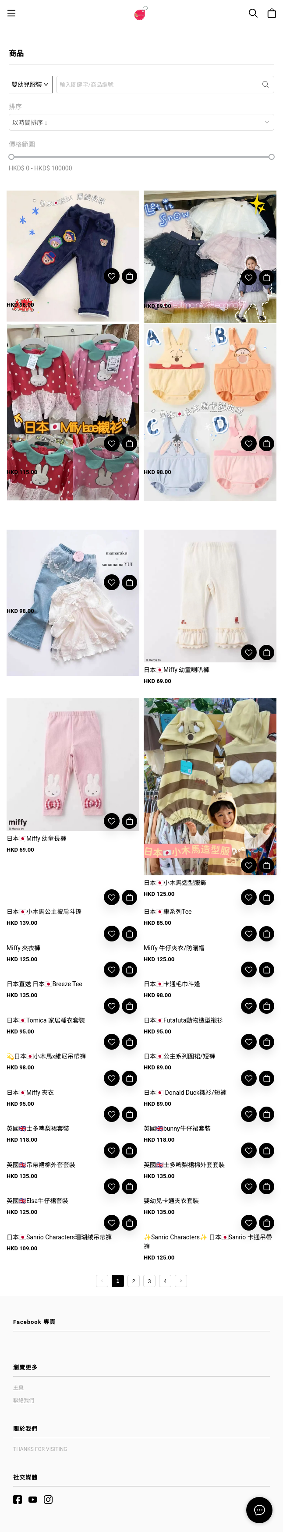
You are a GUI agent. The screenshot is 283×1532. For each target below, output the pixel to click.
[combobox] (141, 122)
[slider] (11, 157)
